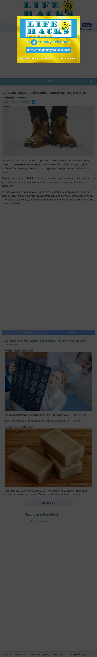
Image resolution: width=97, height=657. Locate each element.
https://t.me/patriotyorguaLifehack (48, 50)
